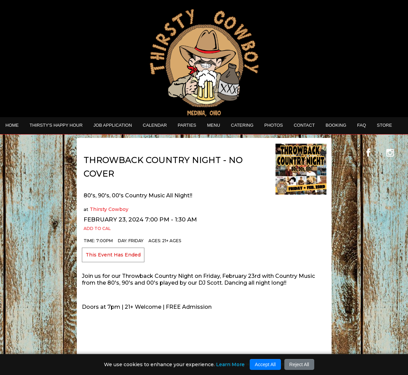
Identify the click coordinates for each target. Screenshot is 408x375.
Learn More (230, 364)
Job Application (112, 125)
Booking (336, 125)
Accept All (265, 364)
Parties (187, 125)
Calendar (155, 125)
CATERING (242, 125)
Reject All (299, 364)
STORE (384, 125)
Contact (304, 125)
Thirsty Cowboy (109, 209)
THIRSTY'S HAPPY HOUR (56, 125)
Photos (273, 125)
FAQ (361, 125)
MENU (213, 125)
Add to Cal (97, 228)
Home (12, 125)
